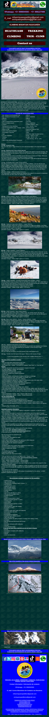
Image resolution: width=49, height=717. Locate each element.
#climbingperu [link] (40, 709)
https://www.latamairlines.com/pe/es (29, 457)
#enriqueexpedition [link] (10, 709)
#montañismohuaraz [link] (24, 711)
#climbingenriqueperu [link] (34, 711)
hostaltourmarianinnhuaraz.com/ (24, 704)
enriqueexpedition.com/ (24, 701)
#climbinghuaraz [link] (33, 709)
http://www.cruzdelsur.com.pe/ (19, 429)
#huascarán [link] (23, 710)
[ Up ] (9, 647)
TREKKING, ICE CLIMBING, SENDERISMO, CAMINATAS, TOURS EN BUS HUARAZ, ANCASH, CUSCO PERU (24, 680)
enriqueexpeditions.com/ (24, 703)
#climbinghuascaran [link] (31, 710)
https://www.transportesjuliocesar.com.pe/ (21, 430)
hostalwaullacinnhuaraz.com (24, 706)
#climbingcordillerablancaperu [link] (13, 710)
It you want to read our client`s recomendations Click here (24, 48)
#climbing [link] (27, 709)
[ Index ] (6, 647)
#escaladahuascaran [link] (19, 709)
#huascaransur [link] (39, 710)
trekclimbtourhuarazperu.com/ (25, 705)
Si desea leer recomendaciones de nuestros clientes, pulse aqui (24, 50)
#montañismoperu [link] (15, 711)
